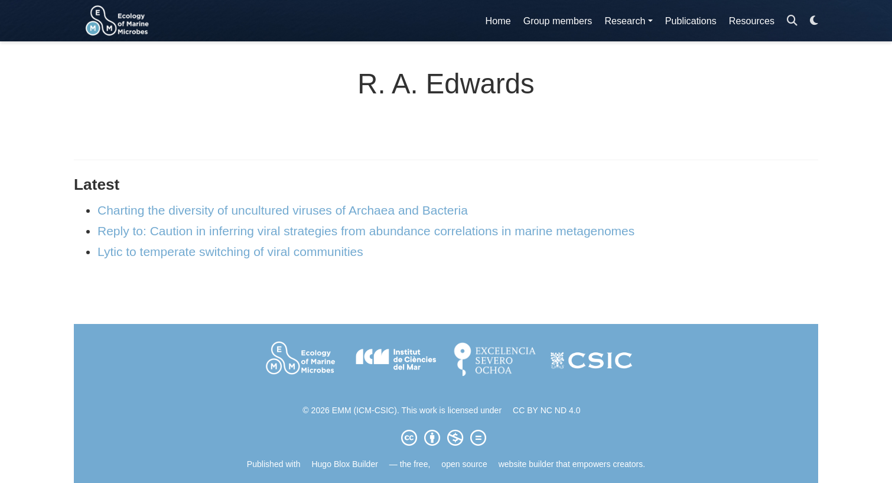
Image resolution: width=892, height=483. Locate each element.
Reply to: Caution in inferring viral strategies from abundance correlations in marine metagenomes (365, 231)
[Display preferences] (814, 21)
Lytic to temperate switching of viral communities (230, 251)
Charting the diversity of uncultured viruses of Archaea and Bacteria (282, 210)
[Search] (792, 21)
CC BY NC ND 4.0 (547, 410)
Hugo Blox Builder (344, 464)
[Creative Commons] (446, 437)
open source (464, 464)
